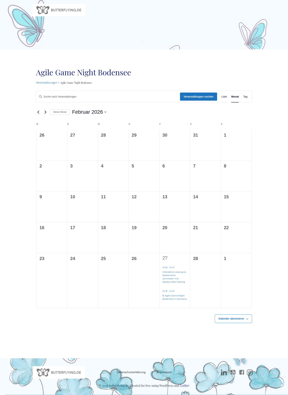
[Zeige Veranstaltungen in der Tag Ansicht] (245, 98)
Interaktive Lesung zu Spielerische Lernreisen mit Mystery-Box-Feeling (174, 279)
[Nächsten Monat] (45, 114)
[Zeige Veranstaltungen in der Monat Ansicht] (235, 98)
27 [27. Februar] (165, 260)
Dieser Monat (59, 114)
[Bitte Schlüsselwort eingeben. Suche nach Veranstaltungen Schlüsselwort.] (108, 98)
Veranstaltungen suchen (198, 98)
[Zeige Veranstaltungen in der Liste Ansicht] (224, 98)
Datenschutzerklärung (131, 374)
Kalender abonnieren (231, 320)
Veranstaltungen (46, 84)
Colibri (184, 389)
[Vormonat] (38, 114)
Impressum (164, 374)
